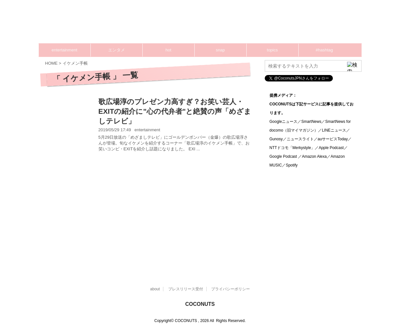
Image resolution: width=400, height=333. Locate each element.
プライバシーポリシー (230, 289)
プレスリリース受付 (185, 289)
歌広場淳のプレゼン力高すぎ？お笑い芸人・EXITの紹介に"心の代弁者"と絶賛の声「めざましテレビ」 (174, 111)
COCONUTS (200, 304)
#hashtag (324, 50)
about (155, 289)
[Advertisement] (238, 24)
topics (272, 50)
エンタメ (116, 50)
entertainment (64, 50)
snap (220, 50)
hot (168, 50)
